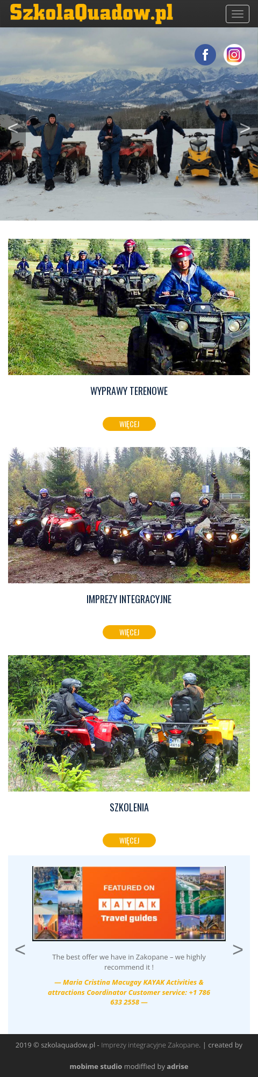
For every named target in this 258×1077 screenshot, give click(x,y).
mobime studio (96, 1066)
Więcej (129, 423)
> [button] (248, 126)
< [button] (16, 126)
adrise (177, 1066)
